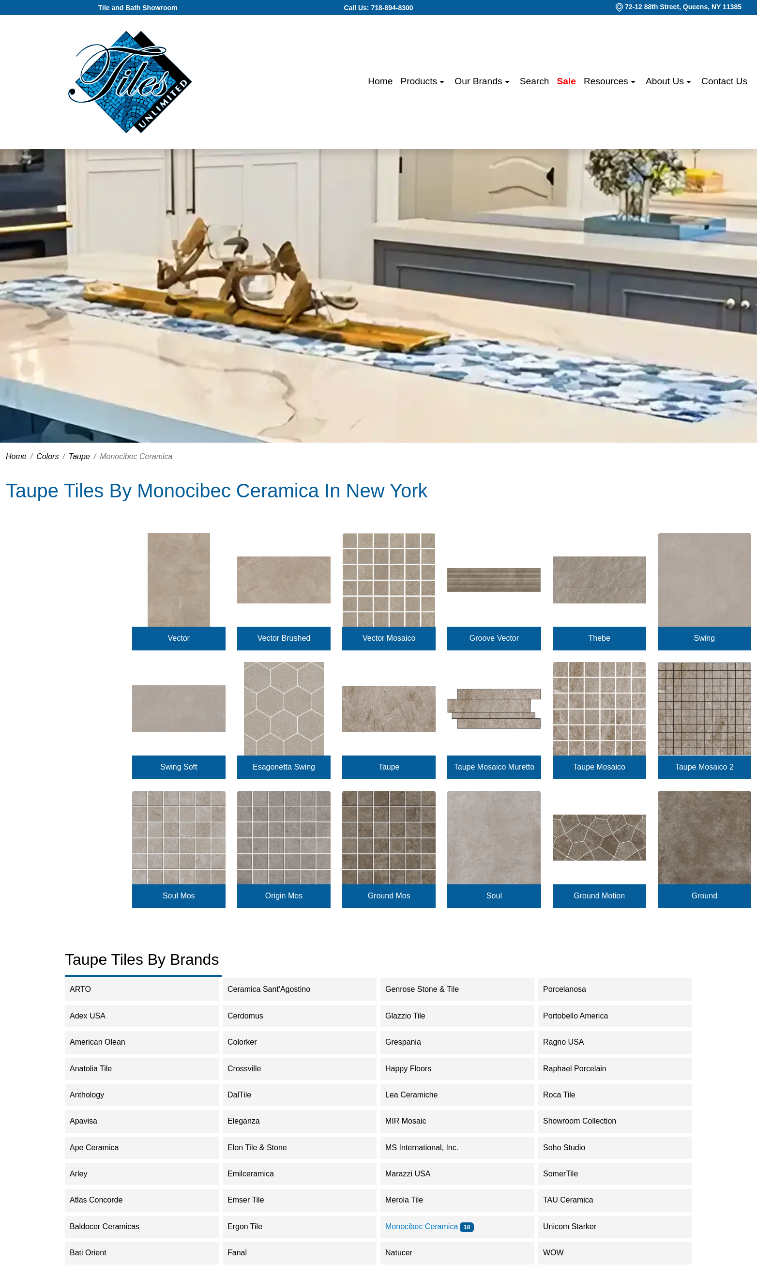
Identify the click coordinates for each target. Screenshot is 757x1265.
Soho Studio (572, 1147)
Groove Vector (494, 638)
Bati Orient (94, 1253)
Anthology (93, 1095)
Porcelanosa (571, 989)
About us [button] (666, 81)
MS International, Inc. (428, 1147)
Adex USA (94, 1016)
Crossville (252, 1068)
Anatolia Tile (97, 1068)
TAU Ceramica (574, 1200)
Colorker (248, 1042)
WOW (561, 1253)
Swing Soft (178, 767)
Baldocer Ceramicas (112, 1226)
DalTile (247, 1095)
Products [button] (419, 81)
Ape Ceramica (102, 1147)
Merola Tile (410, 1200)
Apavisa (90, 1121)
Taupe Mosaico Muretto (494, 767)
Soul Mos (179, 896)
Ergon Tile (252, 1226)
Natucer (406, 1253)
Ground (704, 896)
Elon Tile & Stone (263, 1147)
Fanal (243, 1253)
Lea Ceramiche (418, 1095)
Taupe (79, 456)
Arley (86, 1174)
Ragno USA (571, 1042)
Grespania (411, 1042)
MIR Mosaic (412, 1121)
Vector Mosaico (389, 638)
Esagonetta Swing (284, 767)
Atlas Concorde (104, 1200)
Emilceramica (258, 1174)
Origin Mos (284, 896)
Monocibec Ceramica (429, 1226)
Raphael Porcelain (581, 1068)
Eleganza (251, 1121)
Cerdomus (253, 1016)
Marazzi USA (415, 1174)
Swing (704, 638)
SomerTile (568, 1174)
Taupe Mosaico (599, 767)
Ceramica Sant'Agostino (275, 989)
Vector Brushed (283, 638)
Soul (494, 896)
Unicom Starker (576, 1226)
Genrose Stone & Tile (430, 989)
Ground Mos (389, 896)
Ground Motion (599, 896)
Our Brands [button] (479, 81)
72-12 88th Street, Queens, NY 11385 (683, 7)
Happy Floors (416, 1068)
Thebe (599, 638)
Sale (566, 81)
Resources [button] (607, 81)
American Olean (105, 1042)
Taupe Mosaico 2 (704, 767)
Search (534, 81)
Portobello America (583, 1016)
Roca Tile (567, 1095)
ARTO (87, 989)
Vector (179, 638)
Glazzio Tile (413, 1016)
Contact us (724, 81)
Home (380, 81)
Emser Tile (253, 1200)
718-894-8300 (392, 8)
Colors (47, 456)
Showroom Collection (587, 1121)
